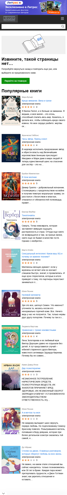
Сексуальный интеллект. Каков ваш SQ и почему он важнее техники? (42, 255)
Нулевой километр (31, 295)
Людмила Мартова (30, 326)
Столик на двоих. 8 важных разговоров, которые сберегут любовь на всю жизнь (41, 452)
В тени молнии (29, 177)
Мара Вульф (27, 97)
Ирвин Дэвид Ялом (30, 365)
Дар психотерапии (31, 368)
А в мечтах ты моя (31, 412)
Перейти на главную (16, 81)
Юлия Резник (27, 291)
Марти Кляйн (27, 250)
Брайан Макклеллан (30, 174)
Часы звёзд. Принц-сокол (34, 139)
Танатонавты (28, 215)
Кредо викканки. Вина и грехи (36, 100)
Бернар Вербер (28, 212)
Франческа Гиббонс (30, 135)
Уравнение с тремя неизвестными (39, 330)
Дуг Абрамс (27, 447)
